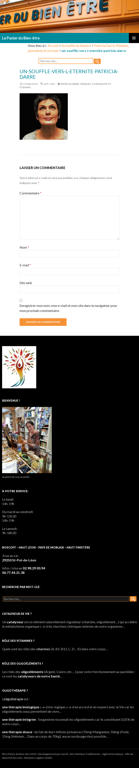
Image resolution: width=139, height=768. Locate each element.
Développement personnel (53, 754)
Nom (24, 247)
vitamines (43, 649)
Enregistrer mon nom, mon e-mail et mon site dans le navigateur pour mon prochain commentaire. (68, 308)
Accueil (53, 45)
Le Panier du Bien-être (21, 38)
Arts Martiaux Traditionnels (85, 754)
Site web (26, 283)
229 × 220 (49, 83)
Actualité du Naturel (76, 45)
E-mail (25, 265)
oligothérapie (13, 699)
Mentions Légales (34, 757)
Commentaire (30, 193)
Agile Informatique (112, 754)
